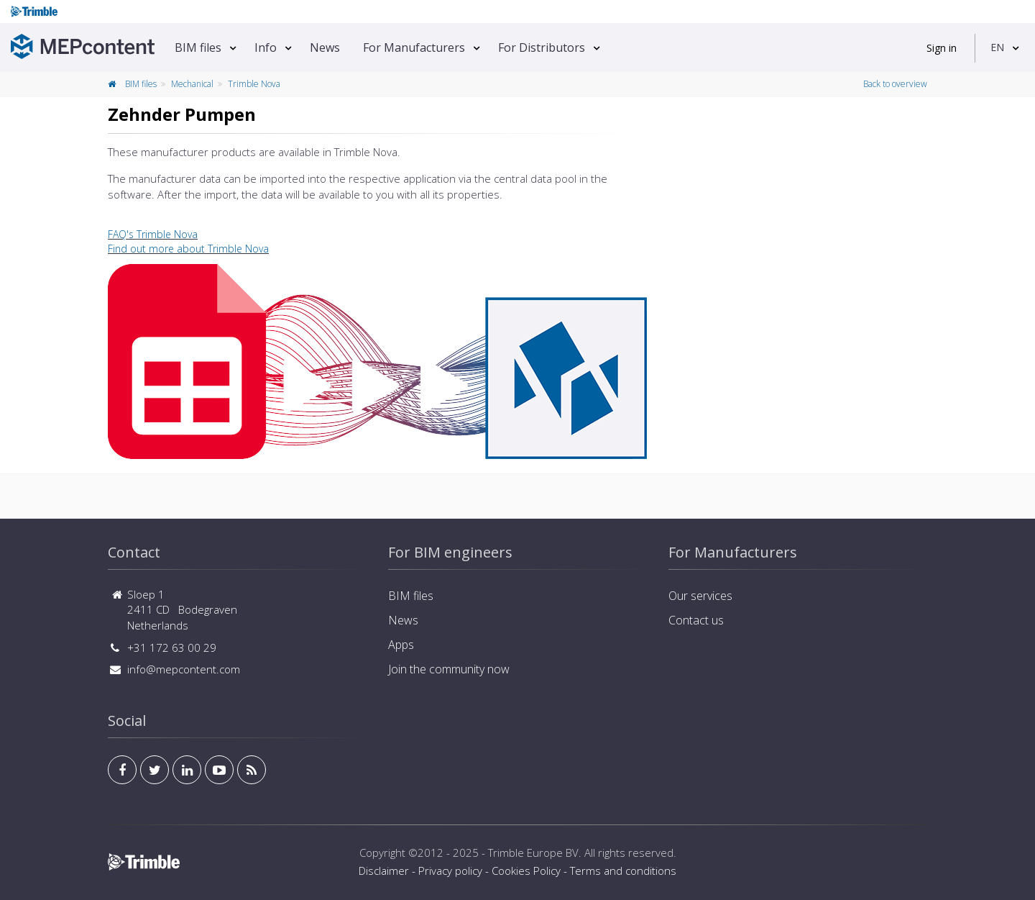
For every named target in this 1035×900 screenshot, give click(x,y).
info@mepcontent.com (183, 669)
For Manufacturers (414, 47)
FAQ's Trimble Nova (153, 234)
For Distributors (541, 47)
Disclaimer (384, 870)
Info (265, 47)
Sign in (941, 48)
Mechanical (192, 84)
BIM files (198, 47)
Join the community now (449, 669)
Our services (700, 596)
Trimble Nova (254, 84)
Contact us (696, 620)
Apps (401, 645)
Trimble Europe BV (533, 852)
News (325, 47)
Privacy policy (450, 870)
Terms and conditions (623, 870)
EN (997, 47)
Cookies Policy (526, 870)
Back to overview (895, 84)
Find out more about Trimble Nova (188, 248)
